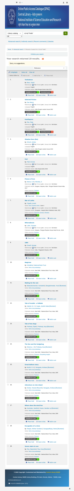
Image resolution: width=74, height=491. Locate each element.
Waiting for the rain (31, 283)
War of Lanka (29, 200)
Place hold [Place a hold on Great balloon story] (30, 380)
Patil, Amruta (31, 162)
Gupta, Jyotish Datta (46, 306)
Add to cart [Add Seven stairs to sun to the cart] (52, 462)
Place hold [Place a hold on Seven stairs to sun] (30, 462)
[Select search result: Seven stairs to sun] (8, 446)
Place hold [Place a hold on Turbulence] (30, 95)
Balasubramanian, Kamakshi (36, 285)
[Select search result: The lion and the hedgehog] (8, 343)
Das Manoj (30, 102)
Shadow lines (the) (31, 139)
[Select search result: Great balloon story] (8, 364)
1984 (26, 242)
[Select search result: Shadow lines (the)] (8, 139)
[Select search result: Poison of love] (8, 178)
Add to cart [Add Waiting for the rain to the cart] (52, 299)
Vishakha (30, 265)
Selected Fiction (30, 99)
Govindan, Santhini (33, 408)
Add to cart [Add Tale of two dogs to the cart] (52, 340)
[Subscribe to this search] (43, 59)
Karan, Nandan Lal (49, 408)
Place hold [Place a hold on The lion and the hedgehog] (30, 360)
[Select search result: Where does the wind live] (8, 405)
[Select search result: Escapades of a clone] (8, 425)
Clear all (31, 72)
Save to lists (40, 95)
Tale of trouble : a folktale (34, 303)
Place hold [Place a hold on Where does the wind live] (30, 421)
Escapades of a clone (32, 426)
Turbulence (29, 79)
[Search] (65, 33)
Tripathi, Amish (31, 203)
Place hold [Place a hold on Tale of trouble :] (30, 319)
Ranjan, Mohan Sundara (34, 428)
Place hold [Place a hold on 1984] (30, 258)
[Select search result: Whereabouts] (8, 222)
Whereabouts (29, 222)
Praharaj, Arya (46, 326)
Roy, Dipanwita (31, 449)
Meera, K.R (30, 182)
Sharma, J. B (31, 347)
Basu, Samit (30, 82)
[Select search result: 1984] (8, 242)
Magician (28, 262)
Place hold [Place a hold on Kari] (30, 174)
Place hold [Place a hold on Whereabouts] (30, 238)
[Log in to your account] (63, 3)
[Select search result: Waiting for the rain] (8, 282)
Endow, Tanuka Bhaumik (34, 388)
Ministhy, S (38, 182)
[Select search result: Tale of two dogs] (8, 323)
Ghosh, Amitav (31, 142)
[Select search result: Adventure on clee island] (8, 384)
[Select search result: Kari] (8, 158)
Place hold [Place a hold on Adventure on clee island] (30, 401)
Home (9, 49)
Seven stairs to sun (32, 446)
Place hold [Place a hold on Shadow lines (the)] (30, 155)
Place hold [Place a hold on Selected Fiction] (30, 115)
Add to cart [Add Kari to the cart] (52, 174)
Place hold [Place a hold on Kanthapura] (30, 135)
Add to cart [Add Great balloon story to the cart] (52, 380)
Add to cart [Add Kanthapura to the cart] (52, 135)
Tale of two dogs (31, 324)
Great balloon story (32, 364)
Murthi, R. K (30, 367)
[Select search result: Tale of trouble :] (8, 303)
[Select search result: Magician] (8, 262)
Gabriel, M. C (31, 306)
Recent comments (40, 41)
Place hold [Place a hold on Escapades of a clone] (30, 442)
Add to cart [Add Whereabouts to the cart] (52, 238)
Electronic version (39, 212)
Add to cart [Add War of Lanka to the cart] (52, 218)
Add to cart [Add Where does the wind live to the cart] (52, 421)
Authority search (27, 41)
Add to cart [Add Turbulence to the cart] (52, 95)
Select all (24, 72)
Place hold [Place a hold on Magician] (30, 278)
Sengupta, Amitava (45, 367)
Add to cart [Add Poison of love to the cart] (52, 196)
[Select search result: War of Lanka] (8, 200)
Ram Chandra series (34, 205)
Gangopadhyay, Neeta (53, 428)
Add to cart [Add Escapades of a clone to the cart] (52, 442)
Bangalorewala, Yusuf (56, 285)
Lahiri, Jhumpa (31, 225)
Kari (26, 159)
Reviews (36, 190)
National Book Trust (40, 265)
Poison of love (30, 179)
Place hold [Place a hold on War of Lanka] (30, 218)
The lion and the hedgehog (34, 344)
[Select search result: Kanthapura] (8, 119)
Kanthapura (29, 119)
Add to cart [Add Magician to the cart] (52, 278)
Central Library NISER (10, 3)
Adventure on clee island (33, 385)
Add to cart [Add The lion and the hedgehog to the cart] (52, 360)
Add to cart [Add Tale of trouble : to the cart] (52, 319)
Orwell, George (31, 245)
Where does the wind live (34, 405)
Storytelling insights (45, 354)
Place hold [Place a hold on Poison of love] (30, 196)
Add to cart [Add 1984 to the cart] (52, 258)
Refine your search (38, 54)
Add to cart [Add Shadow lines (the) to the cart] (52, 155)
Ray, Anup (44, 449)
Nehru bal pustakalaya (35, 267)
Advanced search (14, 41)
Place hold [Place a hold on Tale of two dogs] (30, 340)
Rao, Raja (30, 122)
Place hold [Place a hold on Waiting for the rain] (30, 299)
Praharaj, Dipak (31, 326)
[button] (16, 3)
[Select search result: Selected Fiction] (8, 99)
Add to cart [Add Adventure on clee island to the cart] (52, 401)
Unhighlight (12, 72)
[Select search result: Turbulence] (8, 79)
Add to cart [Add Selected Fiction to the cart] (52, 115)
